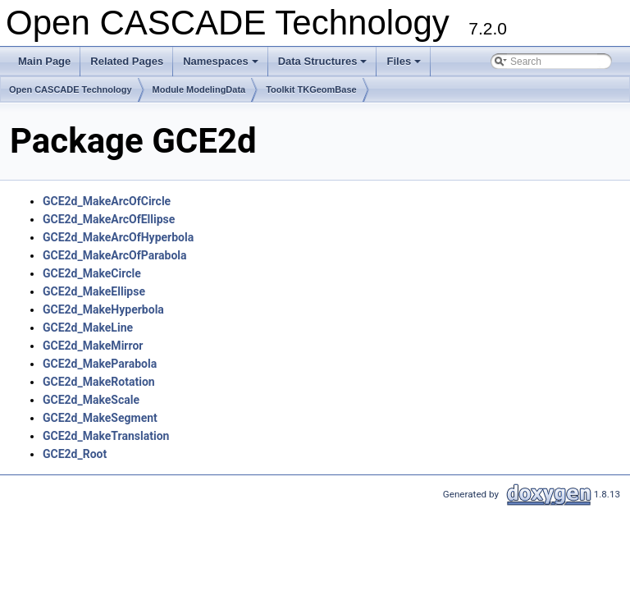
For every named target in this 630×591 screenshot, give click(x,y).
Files (404, 65)
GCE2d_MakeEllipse (94, 291)
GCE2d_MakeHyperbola (103, 309)
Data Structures (324, 65)
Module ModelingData (199, 89)
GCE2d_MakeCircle (92, 273)
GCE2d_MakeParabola (100, 363)
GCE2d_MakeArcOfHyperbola (118, 237)
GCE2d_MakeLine (88, 327)
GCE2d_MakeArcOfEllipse (109, 219)
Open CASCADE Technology (70, 89)
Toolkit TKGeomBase (311, 89)
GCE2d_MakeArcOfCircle (107, 201)
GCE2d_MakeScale (91, 399)
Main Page (44, 61)
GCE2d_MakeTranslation (106, 435)
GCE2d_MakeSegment (100, 417)
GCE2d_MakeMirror (93, 345)
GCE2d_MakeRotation (99, 381)
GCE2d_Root (75, 453)
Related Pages (126, 61)
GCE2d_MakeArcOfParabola (115, 255)
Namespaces (222, 65)
